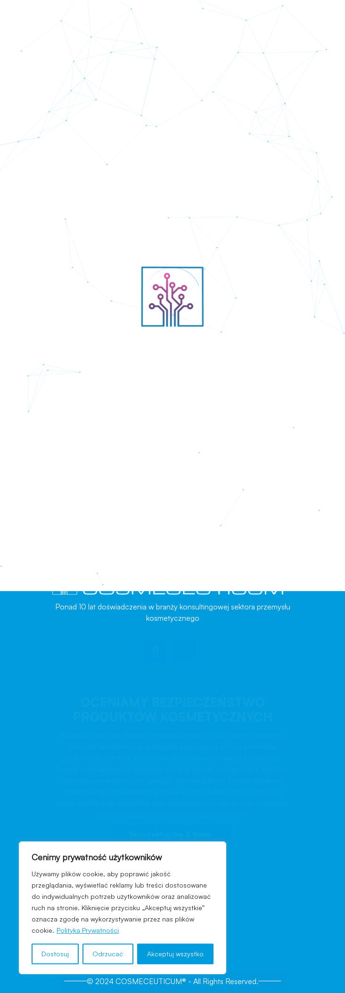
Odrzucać (107, 954)
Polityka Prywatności (88, 930)
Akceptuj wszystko (175, 954)
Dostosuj (55, 954)
